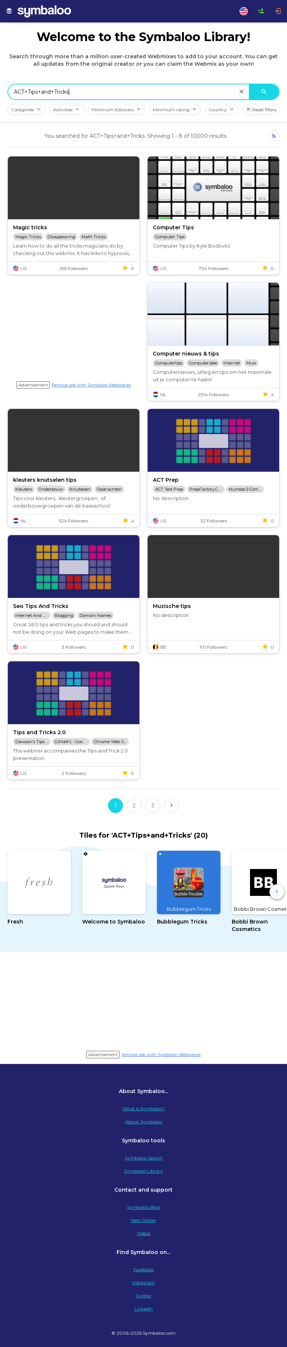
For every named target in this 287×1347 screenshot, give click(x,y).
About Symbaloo (143, 1121)
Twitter (143, 1295)
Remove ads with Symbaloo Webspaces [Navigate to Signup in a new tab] (91, 385)
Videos (143, 1233)
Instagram (143, 1282)
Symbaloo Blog (143, 1207)
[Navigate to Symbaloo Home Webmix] (52, 11)
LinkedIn (144, 1309)
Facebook (143, 1269)
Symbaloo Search (144, 1158)
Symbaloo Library (143, 1171)
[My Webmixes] (9, 11)
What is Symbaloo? (144, 1108)
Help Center (143, 1220)
